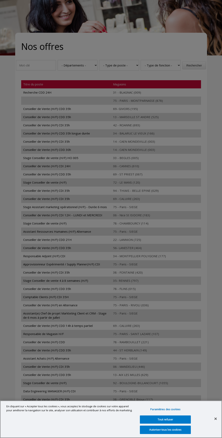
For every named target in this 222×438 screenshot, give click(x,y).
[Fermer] (215, 418)
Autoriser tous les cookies (165, 429)
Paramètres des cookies (165, 409)
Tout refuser (165, 419)
